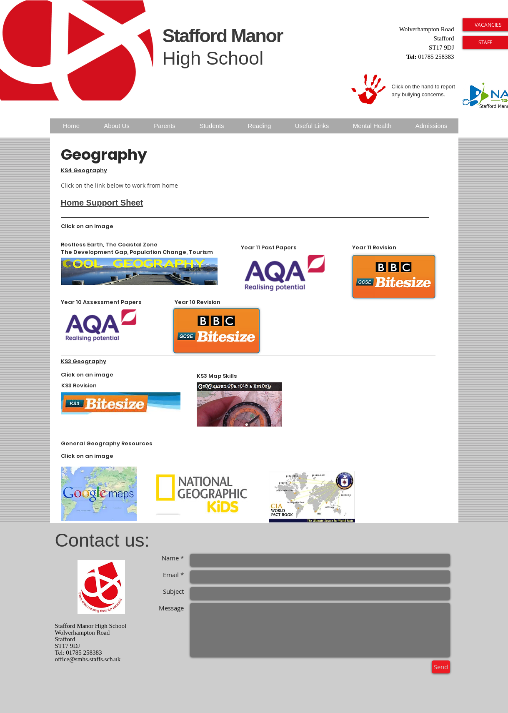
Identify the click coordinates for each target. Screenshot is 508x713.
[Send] (441, 666)
